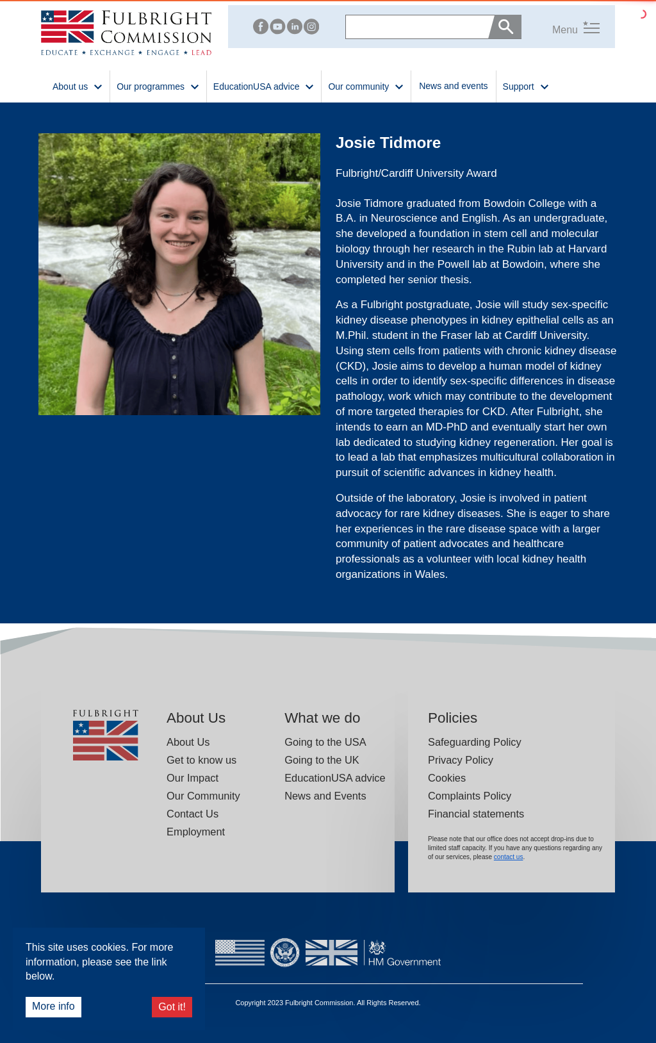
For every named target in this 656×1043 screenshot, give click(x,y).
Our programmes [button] (158, 85)
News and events (453, 86)
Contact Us (192, 813)
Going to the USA (325, 742)
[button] (560, 26)
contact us (508, 856)
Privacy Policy (460, 760)
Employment (196, 831)
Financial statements (476, 813)
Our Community (203, 795)
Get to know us (201, 760)
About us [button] (78, 85)
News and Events (325, 795)
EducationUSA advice (334, 778)
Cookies (447, 778)
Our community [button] (366, 85)
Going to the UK (321, 760)
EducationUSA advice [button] (264, 85)
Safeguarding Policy (474, 742)
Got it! (172, 1006)
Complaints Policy (469, 795)
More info (53, 1006)
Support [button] (526, 85)
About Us (188, 742)
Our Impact (192, 778)
